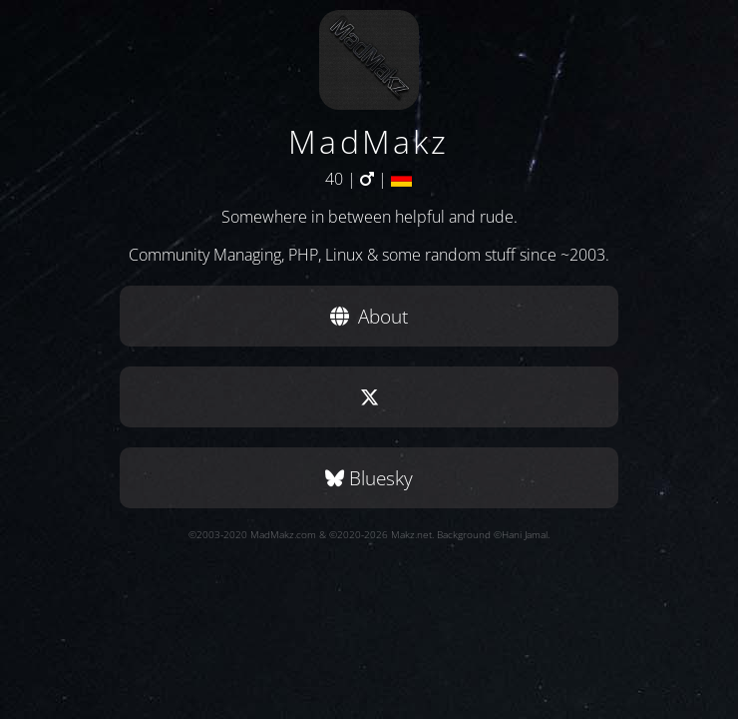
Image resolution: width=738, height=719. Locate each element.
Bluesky (369, 477)
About (369, 316)
